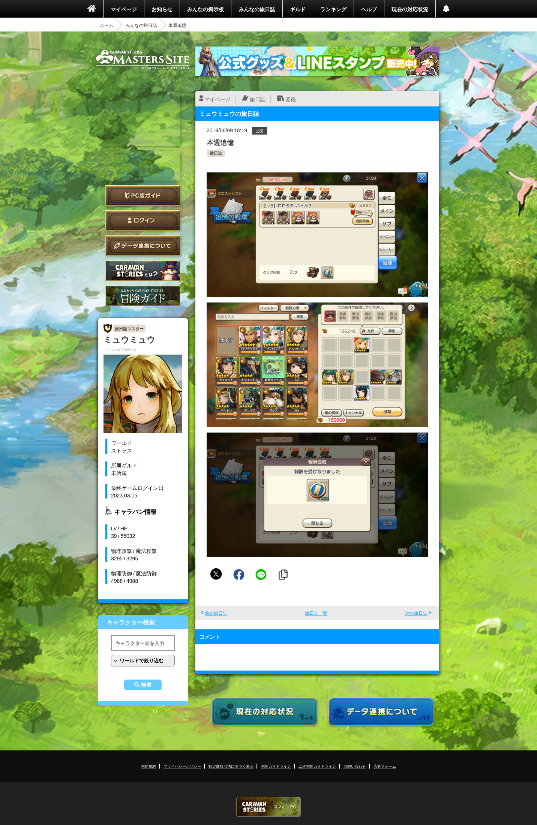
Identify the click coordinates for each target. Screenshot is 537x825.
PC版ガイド (142, 195)
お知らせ (162, 9)
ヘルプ (369, 9)
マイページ (124, 9)
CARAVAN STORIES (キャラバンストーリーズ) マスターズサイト (143, 59)
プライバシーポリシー (182, 766)
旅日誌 (258, 99)
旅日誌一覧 (316, 612)
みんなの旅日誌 (256, 9)
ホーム (106, 25)
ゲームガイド (142, 296)
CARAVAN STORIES (268, 807)
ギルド (298, 9)
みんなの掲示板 (205, 9)
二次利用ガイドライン (317, 766)
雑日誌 (216, 153)
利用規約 (148, 766)
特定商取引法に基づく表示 (231, 766)
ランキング (333, 9)
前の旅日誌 (216, 612)
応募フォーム (385, 766)
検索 (146, 684)
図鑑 (290, 99)
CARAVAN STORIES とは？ (142, 271)
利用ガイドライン (276, 766)
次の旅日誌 (416, 612)
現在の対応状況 (410, 9)
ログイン (142, 220)
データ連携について (142, 245)
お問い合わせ (355, 766)
